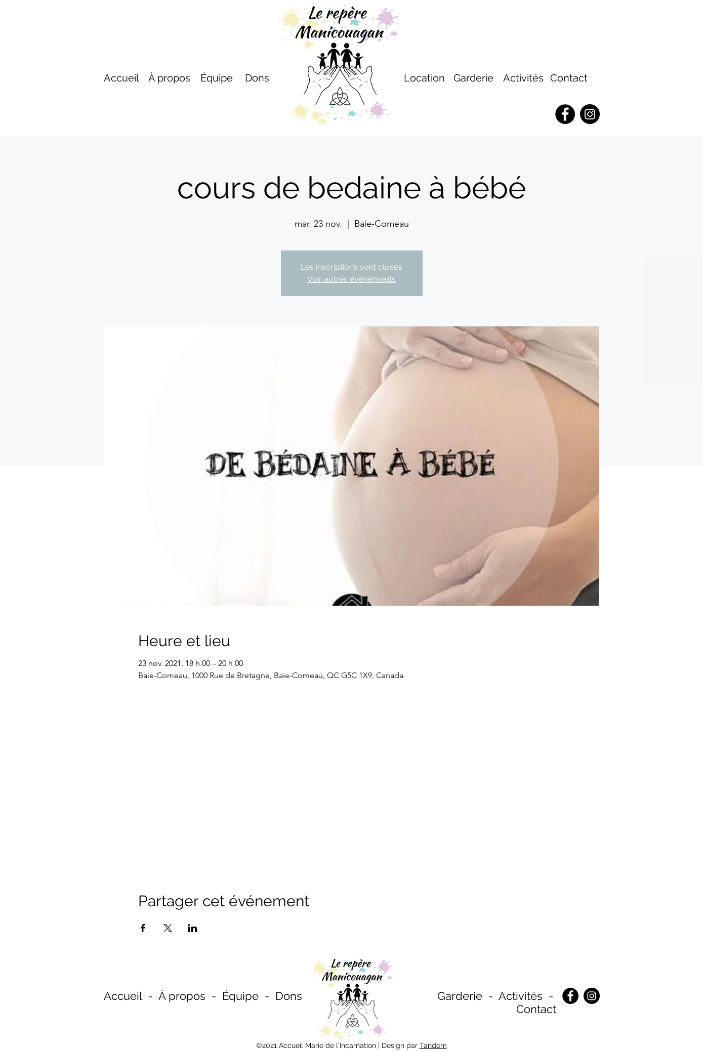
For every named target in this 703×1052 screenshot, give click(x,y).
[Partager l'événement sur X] (168, 928)
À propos (181, 995)
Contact (569, 78)
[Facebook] (570, 996)
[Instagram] (592, 996)
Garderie (459, 995)
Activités (523, 78)
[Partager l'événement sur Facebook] (143, 928)
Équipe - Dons (262, 995)
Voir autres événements (351, 279)
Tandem (433, 1045)
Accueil (123, 995)
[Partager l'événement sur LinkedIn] (192, 928)
